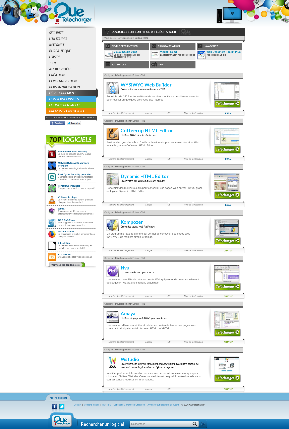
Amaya (128, 313)
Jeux (53, 63)
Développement (72, 93)
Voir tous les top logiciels (65, 264)
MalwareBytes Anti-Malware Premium (73, 164)
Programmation (165, 46)
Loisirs (54, 57)
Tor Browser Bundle (69, 185)
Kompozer (132, 222)
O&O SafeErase (66, 220)
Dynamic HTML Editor (145, 176)
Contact (77, 405)
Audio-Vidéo (59, 69)
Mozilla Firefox (66, 231)
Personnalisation (64, 87)
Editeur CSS (115, 64)
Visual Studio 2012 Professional (125, 52)
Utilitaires (58, 39)
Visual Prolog (168, 51)
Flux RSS (106, 405)
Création (57, 75)
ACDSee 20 (64, 254)
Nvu (125, 267)
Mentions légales (91, 405)
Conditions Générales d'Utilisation (129, 405)
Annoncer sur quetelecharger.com (163, 405)
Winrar (61, 208)
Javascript (207, 46)
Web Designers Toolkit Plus (224, 51)
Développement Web (121, 46)
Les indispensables (64, 105)
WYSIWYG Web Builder (146, 84)
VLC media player (68, 197)
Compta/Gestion (63, 81)
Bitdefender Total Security (72, 151)
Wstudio (130, 359)
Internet (56, 45)
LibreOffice (64, 243)
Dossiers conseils (64, 99)
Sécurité (56, 33)
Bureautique (60, 51)
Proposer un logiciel (67, 111)
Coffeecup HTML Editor (147, 130)
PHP (156, 64)
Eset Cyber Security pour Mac (74, 174)
